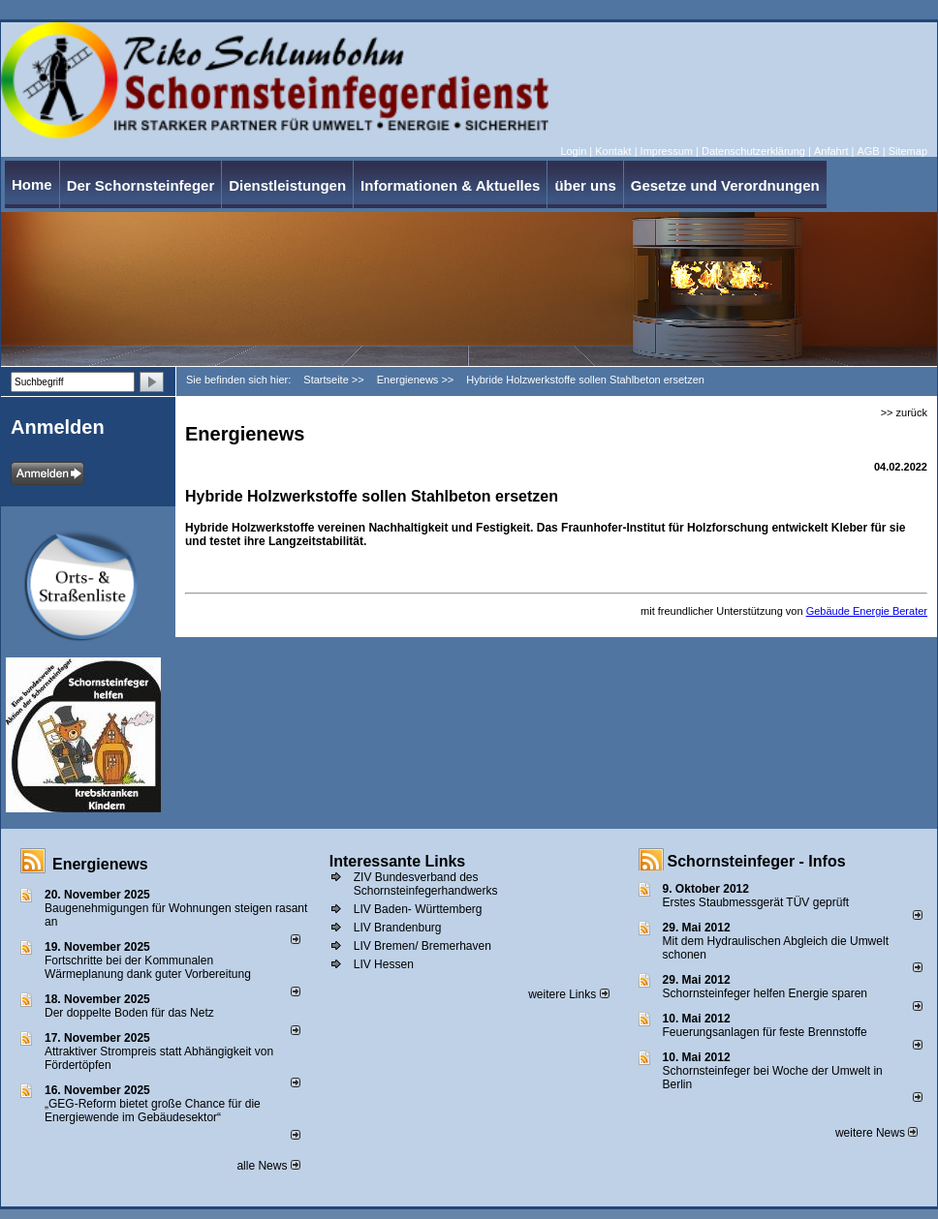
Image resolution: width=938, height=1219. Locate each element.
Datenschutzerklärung (753, 151)
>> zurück (904, 412)
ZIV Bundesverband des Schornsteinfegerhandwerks (426, 884)
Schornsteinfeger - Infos (757, 861)
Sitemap (908, 151)
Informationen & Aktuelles (450, 185)
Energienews (100, 864)
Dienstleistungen (287, 185)
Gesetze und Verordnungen (725, 185)
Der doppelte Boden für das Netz (129, 1013)
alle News (267, 1166)
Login (573, 151)
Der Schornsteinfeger (141, 185)
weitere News (876, 1133)
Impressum (667, 151)
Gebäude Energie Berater (866, 611)
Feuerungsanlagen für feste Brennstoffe (765, 1032)
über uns (584, 185)
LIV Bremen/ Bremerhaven (422, 946)
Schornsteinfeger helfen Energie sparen (765, 993)
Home (32, 184)
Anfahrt (831, 151)
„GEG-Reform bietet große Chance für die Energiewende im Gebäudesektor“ (153, 1110)
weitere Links (568, 994)
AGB (868, 151)
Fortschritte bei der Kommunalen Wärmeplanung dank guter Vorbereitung (148, 967)
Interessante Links (397, 861)
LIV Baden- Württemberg (418, 909)
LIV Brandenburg (398, 927)
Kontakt (613, 151)
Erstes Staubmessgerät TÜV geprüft (756, 902)
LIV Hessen (384, 964)
